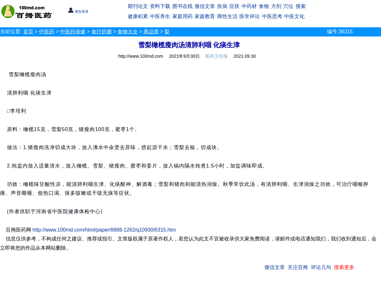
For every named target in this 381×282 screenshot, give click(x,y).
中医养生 (160, 16)
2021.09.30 (245, 56)
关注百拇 (298, 267)
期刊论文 (138, 6)
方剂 (276, 6)
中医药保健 (72, 31)
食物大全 (127, 31)
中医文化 (294, 16)
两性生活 (227, 16)
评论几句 (321, 267)
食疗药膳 (101, 31)
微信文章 (205, 6)
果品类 (151, 31)
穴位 (288, 6)
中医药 (46, 31)
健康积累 (138, 16)
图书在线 (182, 6)
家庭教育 (205, 16)
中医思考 (272, 16)
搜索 (301, 6)
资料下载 (160, 6)
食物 (264, 6)
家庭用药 (182, 16)
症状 (234, 6)
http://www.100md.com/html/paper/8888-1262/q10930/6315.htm (104, 230)
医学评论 (249, 16)
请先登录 (78, 11)
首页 (28, 31)
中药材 (249, 6)
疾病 (222, 6)
